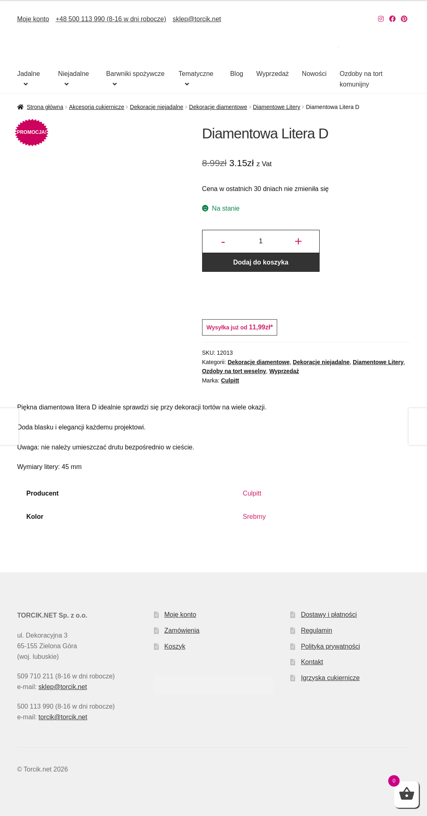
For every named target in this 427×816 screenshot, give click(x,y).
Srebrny (254, 516)
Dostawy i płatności (329, 614)
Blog (236, 73)
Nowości (314, 73)
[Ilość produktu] (261, 241)
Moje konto (33, 19)
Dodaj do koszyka (260, 262)
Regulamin (316, 630)
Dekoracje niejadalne (156, 107)
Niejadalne (73, 73)
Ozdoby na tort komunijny (361, 79)
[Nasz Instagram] (381, 19)
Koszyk (174, 646)
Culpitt (230, 380)
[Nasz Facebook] (392, 19)
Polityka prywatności (330, 646)
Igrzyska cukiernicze (330, 677)
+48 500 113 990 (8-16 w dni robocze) (111, 19)
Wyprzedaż (272, 73)
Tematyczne (195, 73)
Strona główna (45, 107)
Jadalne (28, 73)
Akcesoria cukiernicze (96, 107)
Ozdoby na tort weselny (234, 371)
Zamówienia (181, 630)
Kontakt (312, 661)
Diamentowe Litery (276, 107)
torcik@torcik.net (62, 717)
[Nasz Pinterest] (404, 19)
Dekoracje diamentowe (218, 107)
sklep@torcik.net (197, 19)
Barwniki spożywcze (135, 73)
